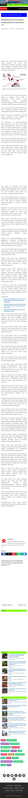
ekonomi (14, 750)
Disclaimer (16, 788)
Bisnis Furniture (12, 740)
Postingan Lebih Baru (7, 605)
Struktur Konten (19, 790)
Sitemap (7, 790)
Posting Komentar (20, 28)
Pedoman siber (17, 785)
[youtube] (12, 775)
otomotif (15, 758)
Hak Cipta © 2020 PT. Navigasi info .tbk (14, 795)
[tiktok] (15, 775)
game (20, 750)
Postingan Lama (22, 605)
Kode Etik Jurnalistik (8, 788)
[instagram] (19, 775)
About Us (22, 788)
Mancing (11, 754)
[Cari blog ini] (26, 2)
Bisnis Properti (15, 743)
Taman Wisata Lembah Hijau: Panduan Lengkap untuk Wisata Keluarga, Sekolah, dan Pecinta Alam (17, 713)
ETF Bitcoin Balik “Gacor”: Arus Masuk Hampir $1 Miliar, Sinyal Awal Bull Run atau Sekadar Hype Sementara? (17, 663)
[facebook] (3, 554)
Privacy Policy (9, 785)
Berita (11, 4)
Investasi (17, 4)
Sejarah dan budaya (7, 761)
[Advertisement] (14, 45)
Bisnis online (5, 743)
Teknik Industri (18, 761)
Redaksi (12, 790)
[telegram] (24, 554)
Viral (9, 765)
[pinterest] (14, 554)
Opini (3, 758)
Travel (3, 765)
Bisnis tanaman (6, 747)
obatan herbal (20, 754)
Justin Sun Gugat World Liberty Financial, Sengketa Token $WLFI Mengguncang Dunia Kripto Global (17, 670)
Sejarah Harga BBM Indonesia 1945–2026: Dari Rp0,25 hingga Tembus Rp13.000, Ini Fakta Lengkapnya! (15, 300)
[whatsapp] (19, 554)
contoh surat (5, 750)
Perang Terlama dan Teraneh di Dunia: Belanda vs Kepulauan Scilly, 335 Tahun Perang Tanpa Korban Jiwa (15, 306)
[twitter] (8, 554)
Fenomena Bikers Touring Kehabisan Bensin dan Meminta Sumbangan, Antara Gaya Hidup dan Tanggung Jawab (17, 725)
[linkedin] (14, 778)
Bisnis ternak (15, 747)
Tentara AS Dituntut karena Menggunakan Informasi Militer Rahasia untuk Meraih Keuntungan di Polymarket (16, 655)
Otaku (8, 758)
